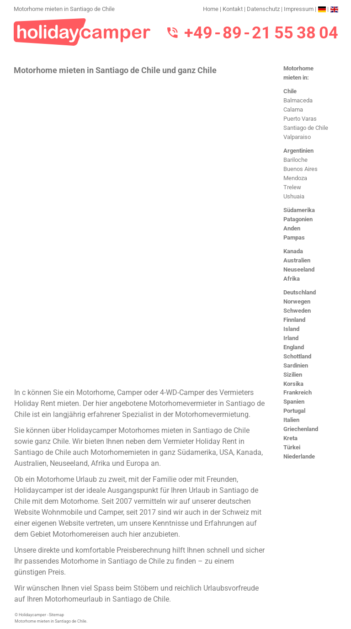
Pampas (294, 237)
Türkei (291, 447)
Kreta (290, 438)
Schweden (297, 310)
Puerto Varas (300, 118)
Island (291, 328)
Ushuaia (293, 196)
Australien (296, 260)
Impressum (299, 8)
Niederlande (299, 456)
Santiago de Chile (305, 127)
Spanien (293, 401)
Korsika (293, 383)
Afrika (291, 278)
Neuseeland (298, 269)
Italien (291, 419)
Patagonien (298, 219)
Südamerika (299, 210)
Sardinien (295, 365)
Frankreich (297, 392)
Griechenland (300, 429)
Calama (293, 109)
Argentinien (298, 150)
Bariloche (295, 159)
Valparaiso (297, 136)
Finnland (294, 319)
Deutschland (299, 292)
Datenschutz (263, 8)
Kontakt (233, 8)
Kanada (293, 251)
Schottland (297, 356)
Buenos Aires (300, 168)
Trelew (292, 187)
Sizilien (292, 374)
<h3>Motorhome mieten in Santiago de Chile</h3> (140, 230)
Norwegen (296, 301)
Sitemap (56, 615)
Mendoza (295, 178)
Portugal (294, 410)
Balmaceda (298, 100)
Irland (290, 338)
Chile (290, 91)
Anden (291, 228)
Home (210, 8)
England (293, 347)
